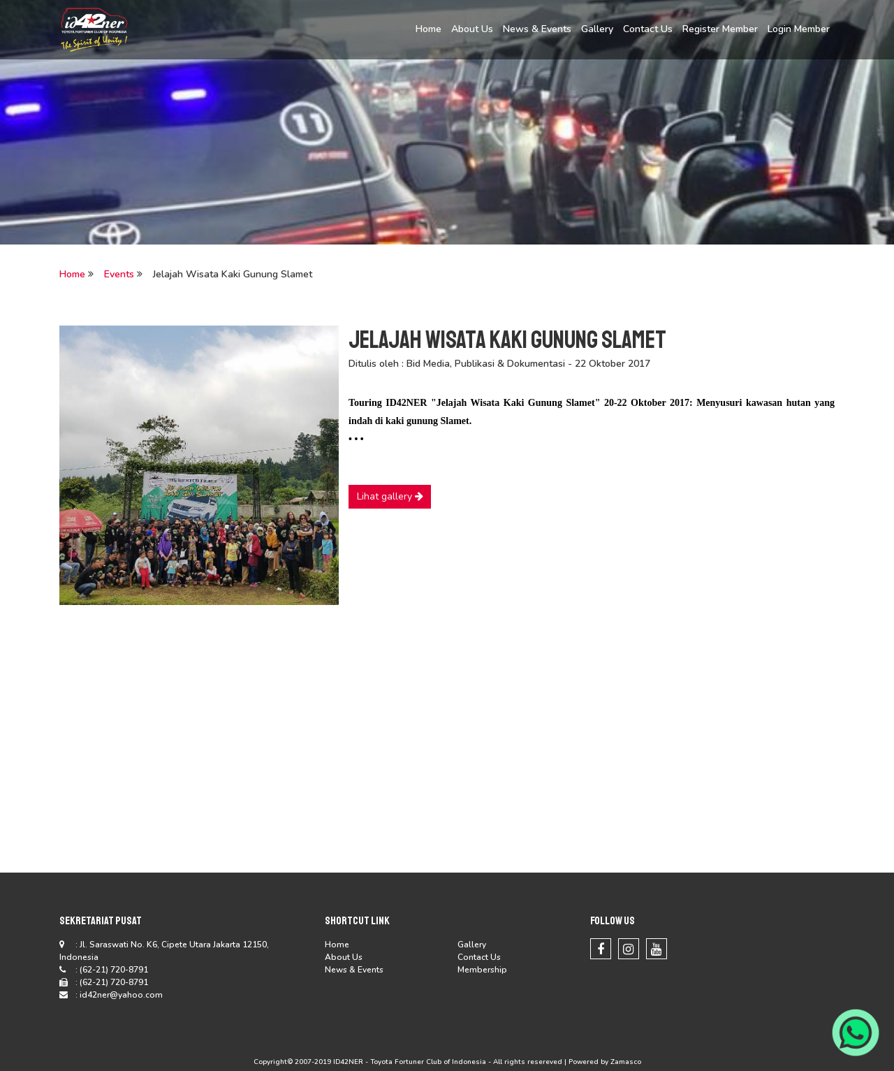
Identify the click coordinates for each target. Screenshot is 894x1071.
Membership (482, 969)
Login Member (799, 29)
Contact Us (648, 29)
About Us (472, 29)
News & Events (537, 29)
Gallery (597, 29)
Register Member (720, 29)
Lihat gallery (390, 496)
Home (428, 29)
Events (119, 274)
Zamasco (625, 1062)
